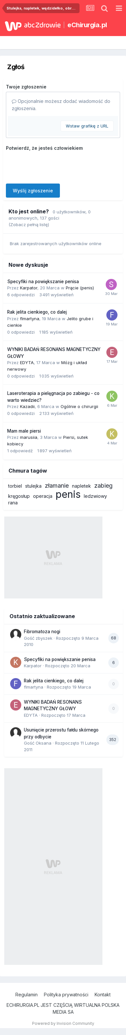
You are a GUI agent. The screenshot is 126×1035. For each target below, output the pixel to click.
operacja (42, 496)
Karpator (28, 287)
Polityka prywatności (66, 994)
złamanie (57, 485)
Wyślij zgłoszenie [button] (33, 190)
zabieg (103, 485)
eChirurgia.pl (87, 25)
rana (13, 502)
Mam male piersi (24, 431)
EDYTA (27, 362)
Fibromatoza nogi (42, 631)
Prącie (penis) (80, 287)
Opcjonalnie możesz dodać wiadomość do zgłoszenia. (61, 104)
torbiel (15, 486)
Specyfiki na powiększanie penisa (43, 281)
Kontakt (103, 994)
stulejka (33, 486)
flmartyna (29, 318)
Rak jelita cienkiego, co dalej (37, 312)
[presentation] (55, 166)
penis (68, 494)
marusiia (28, 437)
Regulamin (26, 994)
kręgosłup (19, 496)
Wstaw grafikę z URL (87, 125)
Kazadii (27, 406)
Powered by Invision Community (63, 1023)
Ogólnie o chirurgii (79, 406)
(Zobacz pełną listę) (29, 224)
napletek (81, 486)
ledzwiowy (95, 496)
